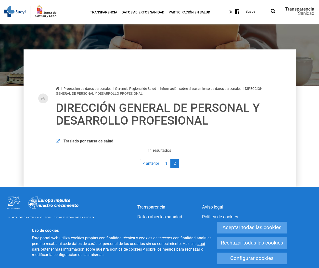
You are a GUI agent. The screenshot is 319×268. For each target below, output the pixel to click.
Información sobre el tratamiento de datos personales (200, 89)
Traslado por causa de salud (88, 141)
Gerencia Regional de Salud (135, 89)
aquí (201, 243)
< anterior (151, 163)
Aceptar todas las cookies (251, 227)
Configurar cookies (252, 258)
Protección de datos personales (87, 89)
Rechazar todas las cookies (252, 243)
